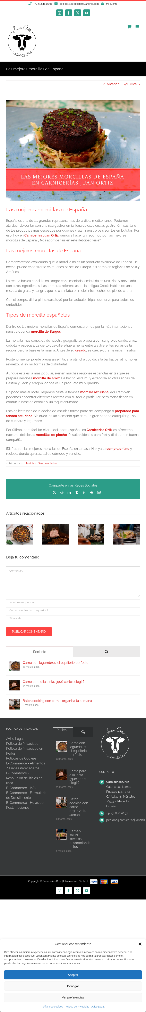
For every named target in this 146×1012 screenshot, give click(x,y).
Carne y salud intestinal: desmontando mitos (79, 839)
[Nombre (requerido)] (73, 602)
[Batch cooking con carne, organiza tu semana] (14, 701)
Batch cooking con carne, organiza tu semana (57, 701)
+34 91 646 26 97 (117, 813)
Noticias (31, 463)
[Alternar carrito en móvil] (129, 26)
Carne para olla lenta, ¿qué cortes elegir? (53, 682)
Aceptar (73, 975)
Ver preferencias (73, 997)
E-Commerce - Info (21, 788)
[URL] (73, 618)
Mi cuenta (112, 3)
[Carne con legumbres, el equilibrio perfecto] (14, 663)
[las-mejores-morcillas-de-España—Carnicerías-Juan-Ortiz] (73, 150)
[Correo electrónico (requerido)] (73, 610)
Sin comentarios (47, 463)
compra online (117, 449)
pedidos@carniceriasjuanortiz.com (79, 3)
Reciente (39, 652)
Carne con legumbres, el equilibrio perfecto (55, 663)
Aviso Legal (97, 1006)
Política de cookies (52, 1006)
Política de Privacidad (77, 1006)
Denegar (73, 986)
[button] (140, 944)
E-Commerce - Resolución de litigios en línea (24, 778)
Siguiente (130, 84)
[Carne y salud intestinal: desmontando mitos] (61, 834)
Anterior (113, 84)
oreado (80, 350)
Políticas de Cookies (21, 758)
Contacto (84, 881)
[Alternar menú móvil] (138, 26)
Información (70, 881)
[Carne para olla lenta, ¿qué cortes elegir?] (14, 682)
